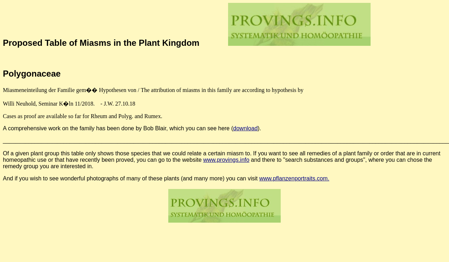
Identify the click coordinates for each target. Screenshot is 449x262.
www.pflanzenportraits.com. (294, 178)
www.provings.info (226, 160)
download (245, 128)
